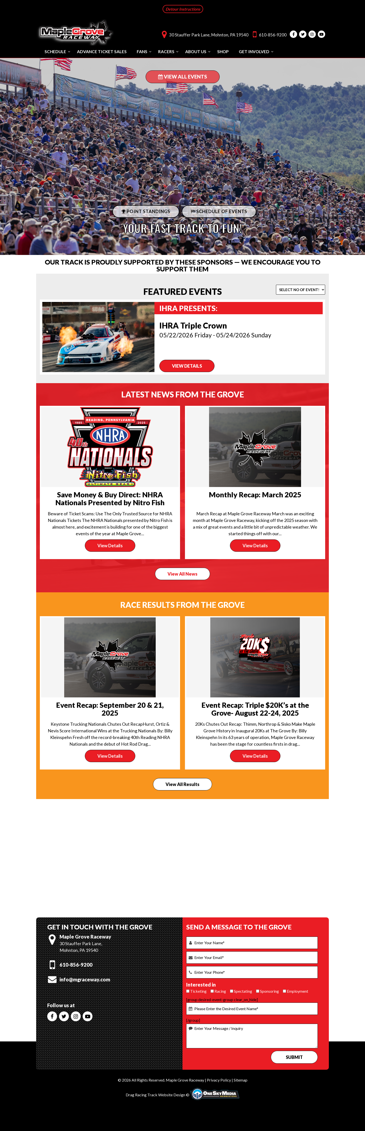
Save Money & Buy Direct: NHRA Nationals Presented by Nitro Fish (110, 498)
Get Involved (254, 51)
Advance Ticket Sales (102, 51)
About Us (195, 51)
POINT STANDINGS (146, 211)
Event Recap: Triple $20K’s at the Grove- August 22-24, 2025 (255, 709)
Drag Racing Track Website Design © (157, 1094)
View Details (110, 545)
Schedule (55, 51)
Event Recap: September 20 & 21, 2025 (110, 709)
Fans (142, 51)
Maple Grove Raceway (185, 1080)
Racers (166, 51)
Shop (223, 51)
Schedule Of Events (219, 211)
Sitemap (240, 1080)
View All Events (182, 76)
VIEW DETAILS (187, 366)
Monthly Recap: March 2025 (255, 494)
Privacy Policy (219, 1080)
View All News (182, 574)
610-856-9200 (268, 34)
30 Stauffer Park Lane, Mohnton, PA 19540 (203, 34)
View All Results (182, 784)
